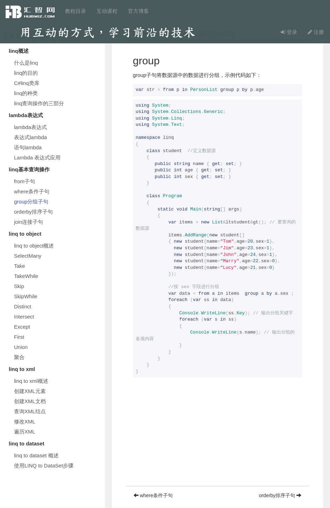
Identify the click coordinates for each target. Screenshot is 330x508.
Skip (19, 286)
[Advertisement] (217, 437)
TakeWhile (26, 276)
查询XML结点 (30, 411)
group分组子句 (31, 202)
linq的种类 (26, 93)
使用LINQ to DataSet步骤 (43, 465)
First (19, 337)
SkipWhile (25, 296)
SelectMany (27, 256)
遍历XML (24, 432)
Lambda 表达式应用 (37, 157)
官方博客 (138, 11)
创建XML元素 (30, 391)
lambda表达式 (30, 127)
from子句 (24, 181)
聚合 (19, 357)
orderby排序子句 (33, 212)
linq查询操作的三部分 (39, 103)
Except (22, 327)
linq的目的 (26, 73)
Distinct (22, 306)
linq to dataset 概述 (36, 455)
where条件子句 (31, 191)
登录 (289, 32)
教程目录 (75, 11)
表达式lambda (30, 137)
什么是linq (26, 63)
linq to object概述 (34, 246)
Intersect (24, 317)
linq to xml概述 (31, 381)
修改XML (24, 421)
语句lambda (28, 147)
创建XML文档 (30, 401)
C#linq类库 (27, 83)
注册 (316, 32)
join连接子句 (28, 222)
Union (21, 347)
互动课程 (106, 11)
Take (19, 266)
